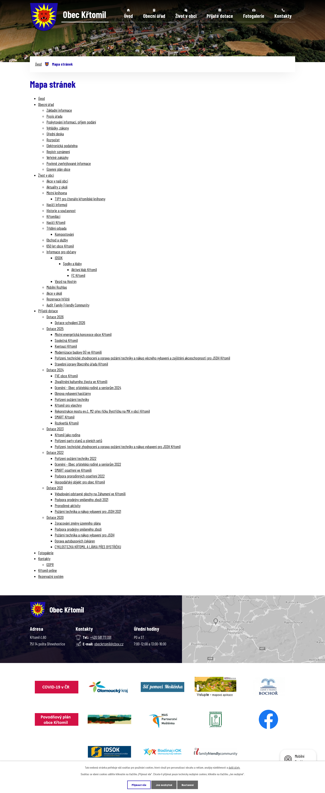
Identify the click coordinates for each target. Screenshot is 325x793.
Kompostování (64, 234)
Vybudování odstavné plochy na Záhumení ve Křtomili (90, 493)
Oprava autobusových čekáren (75, 541)
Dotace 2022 (55, 452)
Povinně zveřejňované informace (68, 163)
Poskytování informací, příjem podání (71, 122)
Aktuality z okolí (56, 187)
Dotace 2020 (55, 517)
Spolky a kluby (72, 263)
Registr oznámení (58, 151)
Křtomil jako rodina (67, 434)
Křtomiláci (53, 216)
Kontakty (283, 16)
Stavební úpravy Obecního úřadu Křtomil (81, 364)
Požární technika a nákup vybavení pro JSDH (84, 535)
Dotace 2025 (55, 328)
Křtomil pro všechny (68, 405)
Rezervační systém (50, 576)
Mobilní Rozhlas (56, 287)
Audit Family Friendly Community (67, 305)
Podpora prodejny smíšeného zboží (78, 529)
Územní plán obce (58, 169)
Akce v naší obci (57, 181)
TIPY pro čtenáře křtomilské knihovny (80, 198)
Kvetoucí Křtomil (66, 346)
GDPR (50, 564)
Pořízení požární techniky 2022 (75, 458)
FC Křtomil (78, 275)
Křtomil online (47, 570)
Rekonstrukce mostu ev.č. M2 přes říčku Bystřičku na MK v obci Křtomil (102, 411)
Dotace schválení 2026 (70, 322)
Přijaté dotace (220, 16)
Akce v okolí (54, 293)
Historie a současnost (61, 210)
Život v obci (185, 16)
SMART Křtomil (64, 417)
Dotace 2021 (54, 487)
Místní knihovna (56, 192)
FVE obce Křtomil (66, 375)
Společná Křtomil (66, 340)
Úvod (128, 16)
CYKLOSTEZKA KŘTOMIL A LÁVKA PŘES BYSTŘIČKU (88, 546)
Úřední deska (55, 133)
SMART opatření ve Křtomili (73, 470)
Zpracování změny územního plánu (78, 523)
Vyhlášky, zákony (57, 128)
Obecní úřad (154, 16)
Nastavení (188, 785)
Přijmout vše (139, 785)
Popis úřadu (54, 116)
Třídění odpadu (56, 228)
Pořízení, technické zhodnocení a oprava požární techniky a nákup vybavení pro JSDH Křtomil (118, 446)
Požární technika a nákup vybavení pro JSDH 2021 (88, 511)
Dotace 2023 (55, 428)
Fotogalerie (253, 16)
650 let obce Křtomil (60, 246)
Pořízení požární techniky (72, 399)
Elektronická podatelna (62, 145)
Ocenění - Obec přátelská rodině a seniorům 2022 (88, 464)
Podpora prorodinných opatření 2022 (80, 476)
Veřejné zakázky (57, 157)
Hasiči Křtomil (55, 222)
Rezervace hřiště (58, 299)
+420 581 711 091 (100, 637)
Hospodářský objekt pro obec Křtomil (80, 482)
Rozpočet (53, 139)
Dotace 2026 (55, 316)
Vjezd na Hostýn (65, 281)
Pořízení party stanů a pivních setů (78, 440)
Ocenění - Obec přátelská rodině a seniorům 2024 (88, 387)
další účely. (234, 767)
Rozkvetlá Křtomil (67, 423)
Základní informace (59, 110)
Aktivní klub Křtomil (84, 269)
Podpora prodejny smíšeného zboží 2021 (81, 499)
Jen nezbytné (164, 785)
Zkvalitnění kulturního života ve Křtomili (81, 381)
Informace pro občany (61, 251)
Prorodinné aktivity (67, 505)
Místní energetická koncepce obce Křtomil (83, 334)
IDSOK (59, 257)
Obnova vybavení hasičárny (73, 393)
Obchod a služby (57, 240)
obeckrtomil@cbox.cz (109, 643)
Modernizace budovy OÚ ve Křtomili (78, 352)
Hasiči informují (56, 204)
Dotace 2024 (55, 369)
